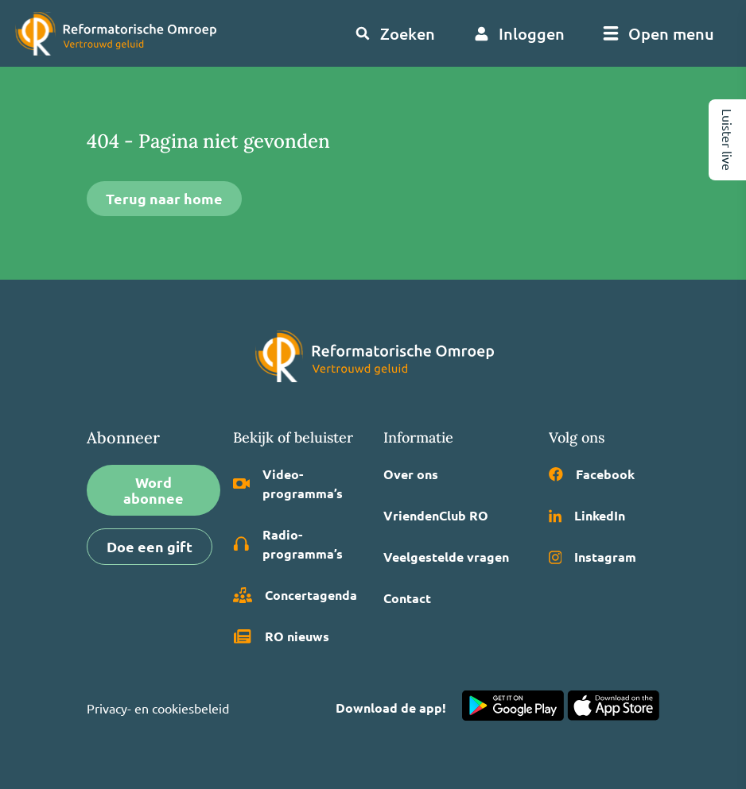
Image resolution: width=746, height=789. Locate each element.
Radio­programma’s (288, 544)
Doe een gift (149, 546)
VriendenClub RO (435, 515)
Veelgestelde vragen (446, 556)
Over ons (410, 474)
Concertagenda (295, 595)
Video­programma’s (288, 483)
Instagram (593, 556)
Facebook (592, 474)
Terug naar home (164, 198)
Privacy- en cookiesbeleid (158, 708)
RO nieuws (281, 636)
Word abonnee (153, 490)
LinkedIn (587, 515)
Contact (407, 598)
